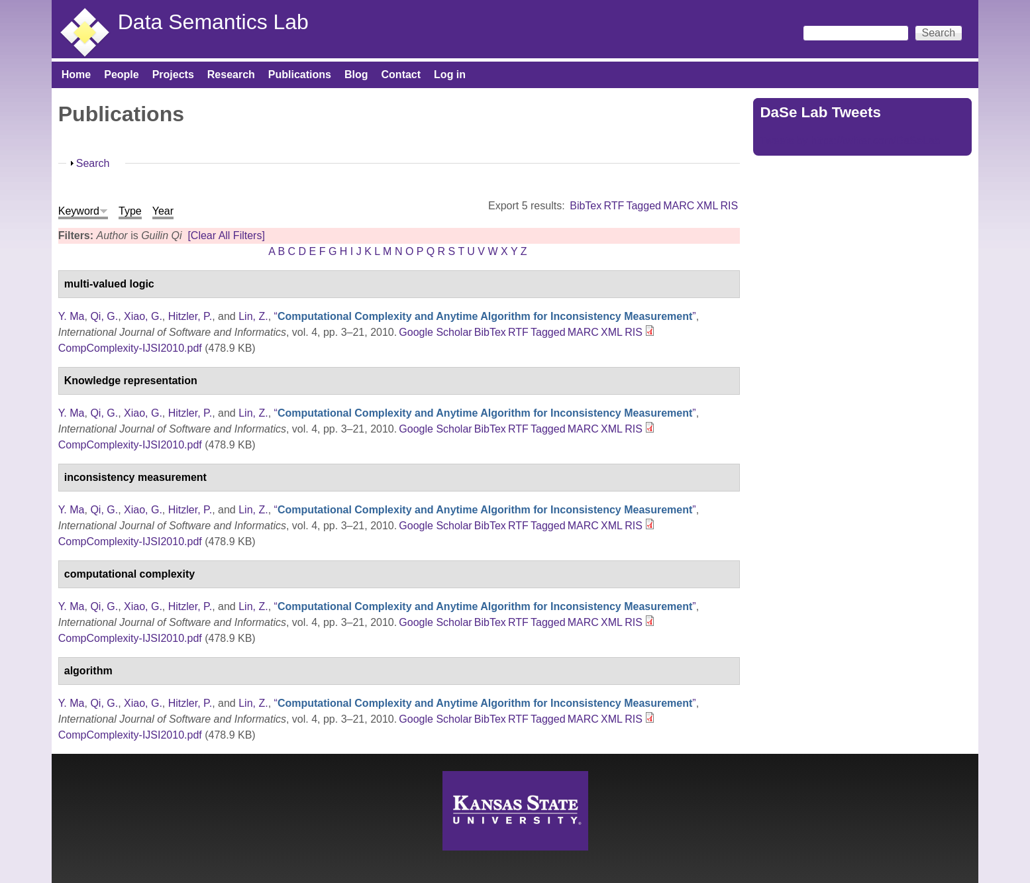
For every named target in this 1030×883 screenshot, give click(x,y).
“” (485, 316)
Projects (173, 74)
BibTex (585, 205)
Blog (356, 74)
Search (93, 163)
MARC (678, 205)
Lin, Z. (253, 316)
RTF (613, 205)
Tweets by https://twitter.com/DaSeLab (850, 140)
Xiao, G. (143, 316)
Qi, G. (104, 316)
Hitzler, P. (190, 316)
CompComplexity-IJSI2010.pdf (130, 348)
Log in (450, 74)
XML (707, 205)
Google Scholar (435, 332)
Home (76, 74)
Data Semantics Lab (213, 22)
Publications (299, 74)
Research (231, 74)
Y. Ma (71, 316)
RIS (730, 205)
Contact (401, 74)
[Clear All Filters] (225, 235)
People (121, 74)
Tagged (643, 205)
